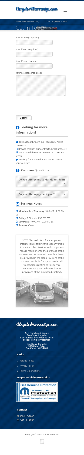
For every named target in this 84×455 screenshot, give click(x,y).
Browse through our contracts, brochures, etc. (42, 148)
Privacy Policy (27, 365)
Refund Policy (27, 360)
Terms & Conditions (30, 370)
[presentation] (42, 105)
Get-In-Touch (25, 419)
